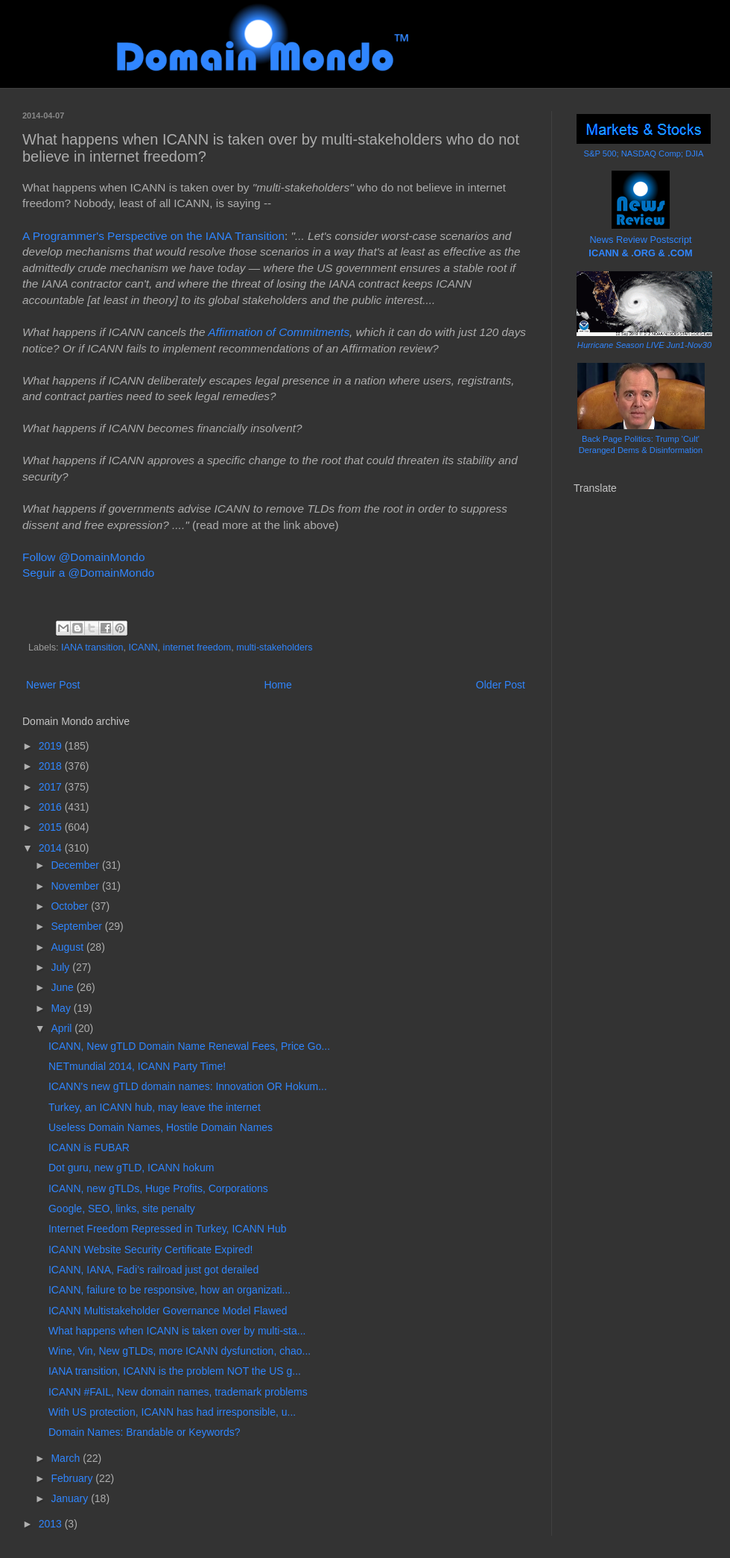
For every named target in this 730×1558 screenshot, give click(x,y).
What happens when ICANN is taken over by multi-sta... (176, 1331)
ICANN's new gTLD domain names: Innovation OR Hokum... (187, 1086)
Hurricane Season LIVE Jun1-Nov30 (644, 345)
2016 (52, 807)
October (71, 906)
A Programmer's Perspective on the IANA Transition (153, 235)
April (62, 1028)
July (61, 967)
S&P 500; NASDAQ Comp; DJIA (644, 153)
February (73, 1478)
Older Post (500, 685)
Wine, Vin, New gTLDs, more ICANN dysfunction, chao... (179, 1351)
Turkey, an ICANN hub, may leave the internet (154, 1107)
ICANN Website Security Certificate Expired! (150, 1249)
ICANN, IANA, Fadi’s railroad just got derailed (153, 1270)
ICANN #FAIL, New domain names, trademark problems (178, 1392)
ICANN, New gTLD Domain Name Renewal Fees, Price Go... (189, 1046)
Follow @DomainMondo (83, 557)
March (67, 1458)
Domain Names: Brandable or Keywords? (144, 1432)
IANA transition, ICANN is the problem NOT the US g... (174, 1371)
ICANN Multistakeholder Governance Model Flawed (168, 1311)
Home (277, 685)
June (63, 987)
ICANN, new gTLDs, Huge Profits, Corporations (158, 1188)
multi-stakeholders (274, 647)
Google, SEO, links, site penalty (121, 1209)
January (71, 1498)
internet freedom (197, 647)
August (68, 947)
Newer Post (53, 685)
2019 (52, 746)
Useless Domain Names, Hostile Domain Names (160, 1127)
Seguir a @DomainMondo (88, 572)
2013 (52, 1524)
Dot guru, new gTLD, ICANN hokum (131, 1168)
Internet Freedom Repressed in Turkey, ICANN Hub (167, 1229)
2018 (52, 766)
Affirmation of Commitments (278, 332)
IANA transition (92, 647)
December (76, 865)
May (62, 1008)
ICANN (142, 647)
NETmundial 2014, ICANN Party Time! (137, 1066)
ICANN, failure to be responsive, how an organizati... (169, 1290)
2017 (52, 787)
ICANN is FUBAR (89, 1147)
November (76, 886)
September (77, 926)
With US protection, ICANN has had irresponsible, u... (172, 1412)
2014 (52, 848)
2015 (52, 827)
